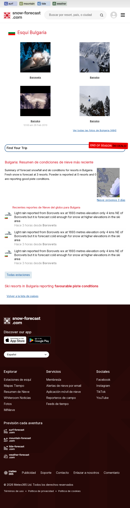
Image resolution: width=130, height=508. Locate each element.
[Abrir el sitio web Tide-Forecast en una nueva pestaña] (44, 3)
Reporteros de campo (61, 398)
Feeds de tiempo (57, 404)
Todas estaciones (18, 275)
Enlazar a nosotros (86, 473)
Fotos (8, 404)
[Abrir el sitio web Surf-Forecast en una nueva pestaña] (10, 3)
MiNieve (9, 410)
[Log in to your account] (113, 15)
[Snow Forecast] (22, 15)
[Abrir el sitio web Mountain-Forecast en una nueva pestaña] (27, 3)
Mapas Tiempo (14, 386)
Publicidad (29, 473)
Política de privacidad (41, 490)
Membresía (53, 379)
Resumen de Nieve (17, 392)
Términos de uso (14, 490)
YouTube (102, 398)
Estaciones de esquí (17, 379)
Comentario (112, 473)
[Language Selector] (26, 354)
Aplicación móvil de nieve (63, 392)
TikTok (101, 392)
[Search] (102, 15)
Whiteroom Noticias (17, 398)
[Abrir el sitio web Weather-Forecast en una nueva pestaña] (59, 3)
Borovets (35, 77)
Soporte (45, 473)
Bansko (94, 77)
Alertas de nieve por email (63, 386)
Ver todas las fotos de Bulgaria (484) (94, 130)
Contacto (62, 473)
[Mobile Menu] (122, 15)
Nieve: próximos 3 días (111, 200)
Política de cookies (69, 490)
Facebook (103, 379)
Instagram (103, 386)
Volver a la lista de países (22, 296)
